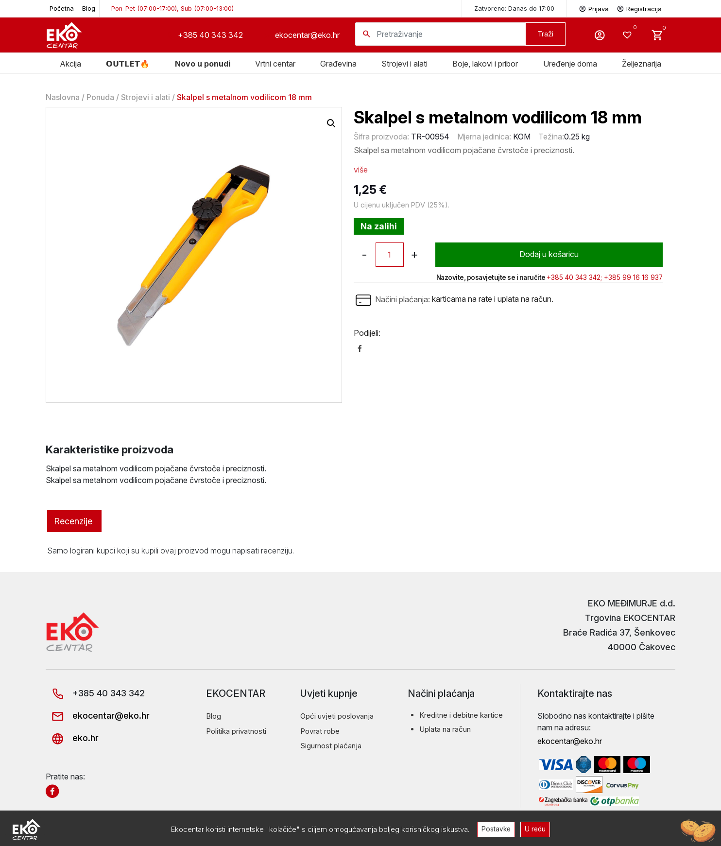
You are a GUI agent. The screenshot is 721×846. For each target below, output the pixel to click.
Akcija (70, 64)
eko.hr (72, 738)
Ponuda (100, 97)
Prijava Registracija (620, 8)
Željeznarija (641, 64)
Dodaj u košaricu (548, 254)
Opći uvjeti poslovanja (337, 716)
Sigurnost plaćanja (330, 745)
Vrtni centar (275, 64)
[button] (331, 123)
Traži (545, 33)
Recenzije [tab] (73, 521)
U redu (535, 829)
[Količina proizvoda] (390, 254)
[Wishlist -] (628, 35)
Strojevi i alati (404, 64)
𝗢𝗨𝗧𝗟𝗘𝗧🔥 (128, 64)
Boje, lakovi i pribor (485, 64)
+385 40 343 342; (574, 277)
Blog (88, 8)
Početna (62, 8)
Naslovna (63, 97)
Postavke (496, 829)
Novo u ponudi (202, 64)
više (361, 169)
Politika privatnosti (236, 731)
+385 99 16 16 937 (633, 277)
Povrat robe (320, 731)
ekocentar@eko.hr (307, 35)
